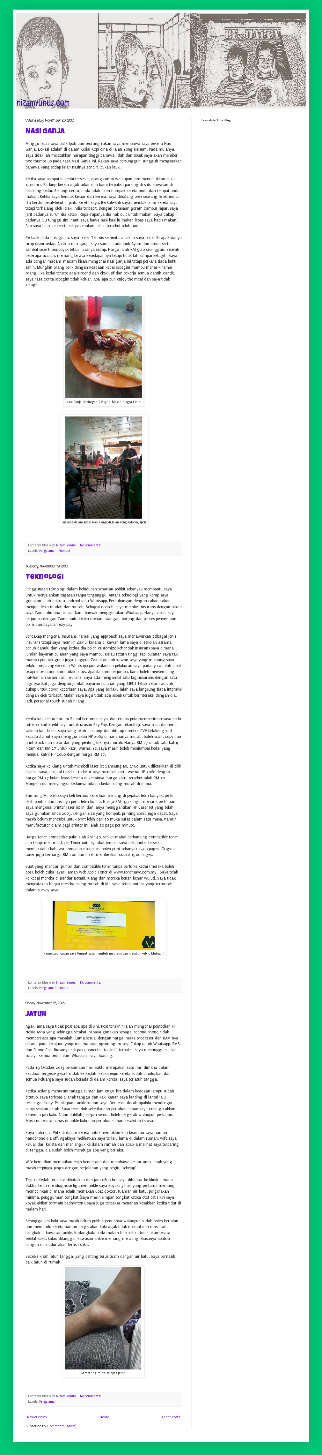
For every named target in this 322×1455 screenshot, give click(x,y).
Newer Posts (37, 1417)
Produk (63, 988)
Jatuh (36, 1014)
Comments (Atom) (61, 1426)
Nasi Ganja (45, 132)
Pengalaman (47, 551)
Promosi (64, 551)
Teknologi (44, 577)
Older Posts (171, 1417)
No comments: (91, 545)
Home (104, 1417)
